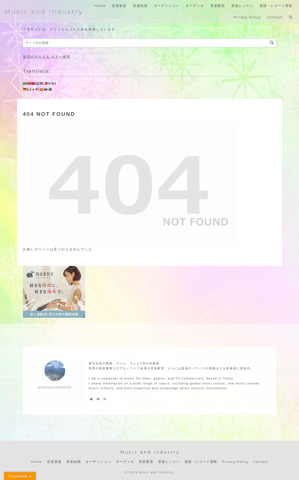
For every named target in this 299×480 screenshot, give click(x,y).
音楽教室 (145, 462)
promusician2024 (54, 387)
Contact (261, 462)
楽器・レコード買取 (200, 462)
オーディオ (124, 462)
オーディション (97, 462)
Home (36, 462)
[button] (272, 42)
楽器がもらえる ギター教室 (47, 56)
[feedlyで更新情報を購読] (98, 398)
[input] (149, 43)
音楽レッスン (168, 462)
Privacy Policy (235, 462)
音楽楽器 (53, 462)
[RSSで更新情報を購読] (104, 398)
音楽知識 (72, 462)
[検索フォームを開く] (290, 17)
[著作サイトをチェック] (91, 398)
